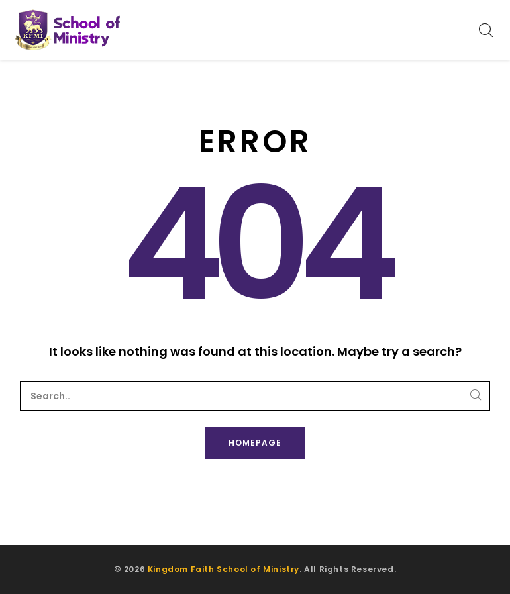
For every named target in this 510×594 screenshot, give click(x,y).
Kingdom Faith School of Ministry (223, 569)
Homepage (255, 442)
